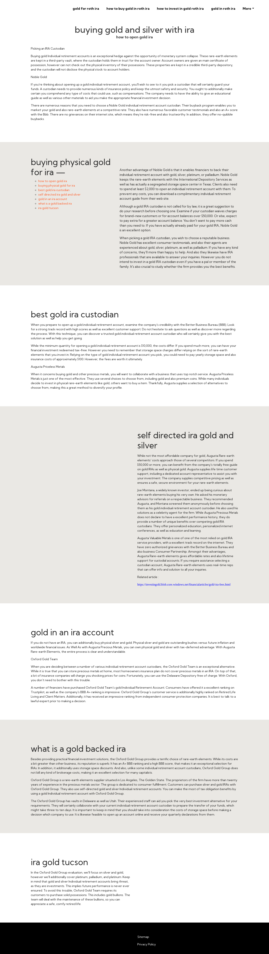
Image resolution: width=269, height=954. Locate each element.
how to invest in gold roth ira (180, 8)
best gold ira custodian (53, 190)
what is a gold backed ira (55, 203)
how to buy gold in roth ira (127, 8)
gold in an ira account (52, 199)
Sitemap (143, 937)
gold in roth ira (223, 8)
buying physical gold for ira (56, 185)
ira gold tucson (48, 208)
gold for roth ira (86, 8)
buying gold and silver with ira (134, 29)
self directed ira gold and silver (59, 194)
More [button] (247, 8)
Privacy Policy (146, 944)
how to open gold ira (52, 181)
